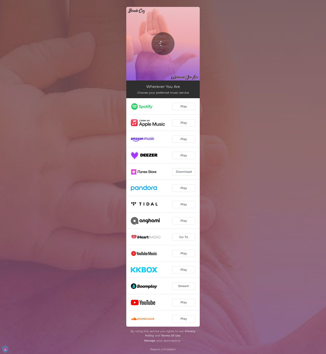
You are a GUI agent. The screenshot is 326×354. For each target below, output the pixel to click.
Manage (149, 340)
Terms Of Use (170, 335)
